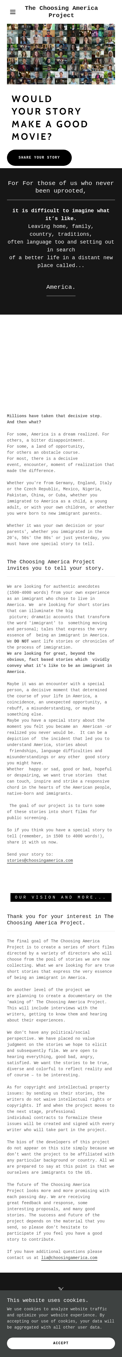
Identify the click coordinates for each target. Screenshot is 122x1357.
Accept (61, 1343)
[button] (13, 12)
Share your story (39, 158)
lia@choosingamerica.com (69, 1258)
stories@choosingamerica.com (40, 860)
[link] (61, 12)
